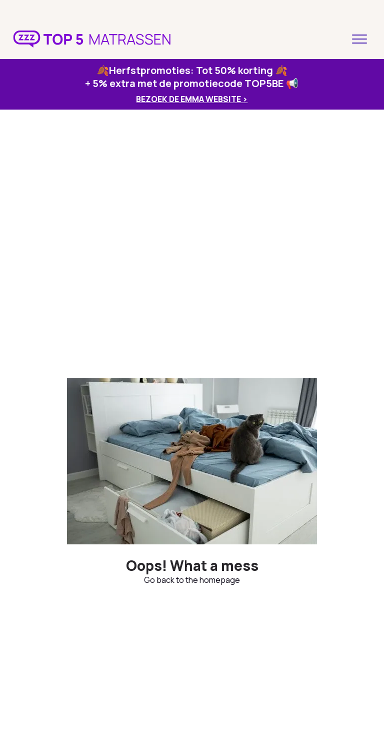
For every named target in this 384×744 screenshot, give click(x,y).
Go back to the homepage (192, 579)
